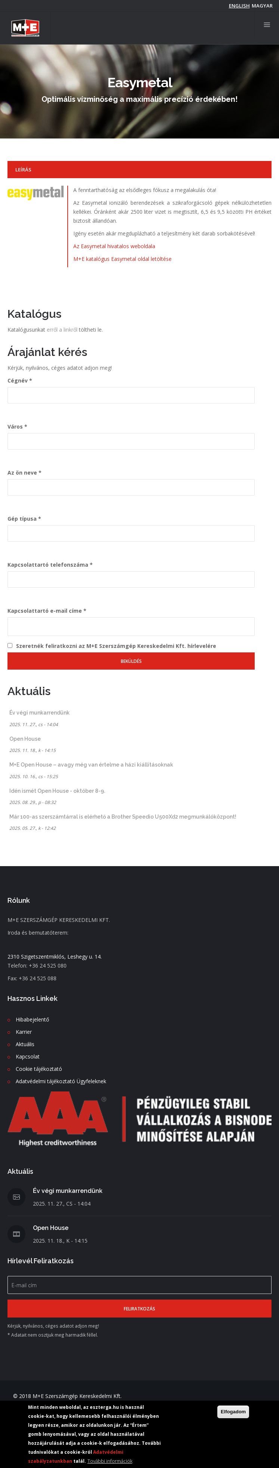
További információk (110, 1461)
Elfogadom (233, 1412)
